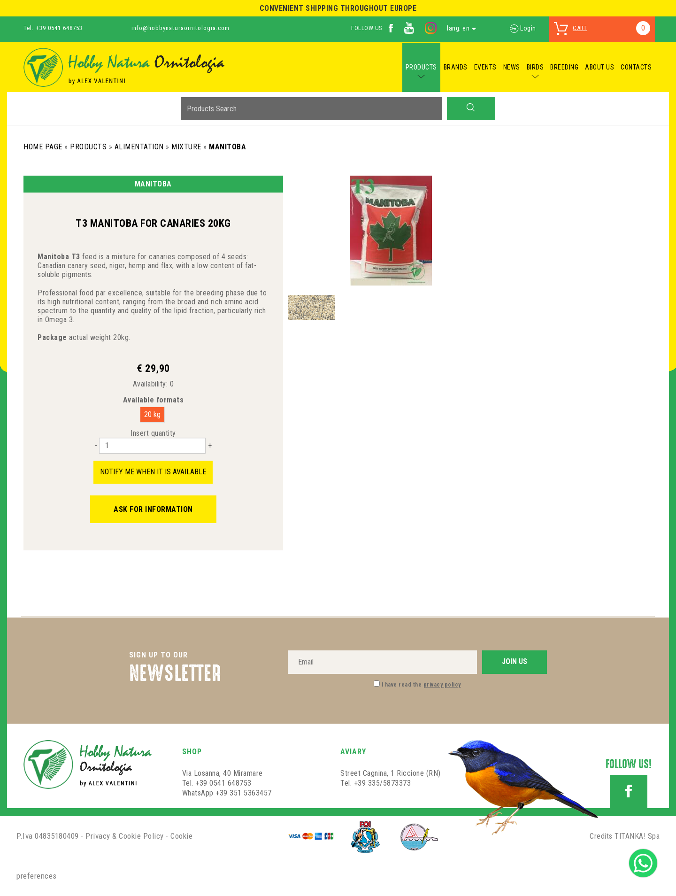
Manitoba (227, 146)
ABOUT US (599, 67)
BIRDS (535, 67)
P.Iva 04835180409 (47, 836)
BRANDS (456, 67)
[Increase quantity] (210, 445)
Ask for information (153, 509)
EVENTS (485, 67)
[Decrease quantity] (96, 445)
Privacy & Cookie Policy (124, 836)
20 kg (152, 414)
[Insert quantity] (152, 446)
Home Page (42, 146)
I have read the (421, 684)
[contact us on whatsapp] (643, 862)
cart (580, 27)
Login (523, 28)
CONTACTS (636, 67)
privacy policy (442, 684)
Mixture (186, 146)
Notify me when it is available (153, 471)
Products (88, 146)
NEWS (511, 67)
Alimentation (139, 146)
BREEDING (564, 67)
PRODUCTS (421, 67)
